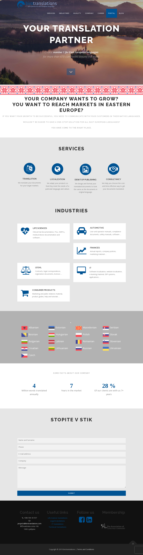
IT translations (57, 524)
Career (101, 13)
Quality (77, 13)
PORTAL (111, 13)
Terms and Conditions (85, 549)
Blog (121, 13)
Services (51, 13)
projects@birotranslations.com (29, 523)
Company (89, 13)
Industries (64, 13)
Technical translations (57, 527)
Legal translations (57, 521)
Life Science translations (57, 518)
